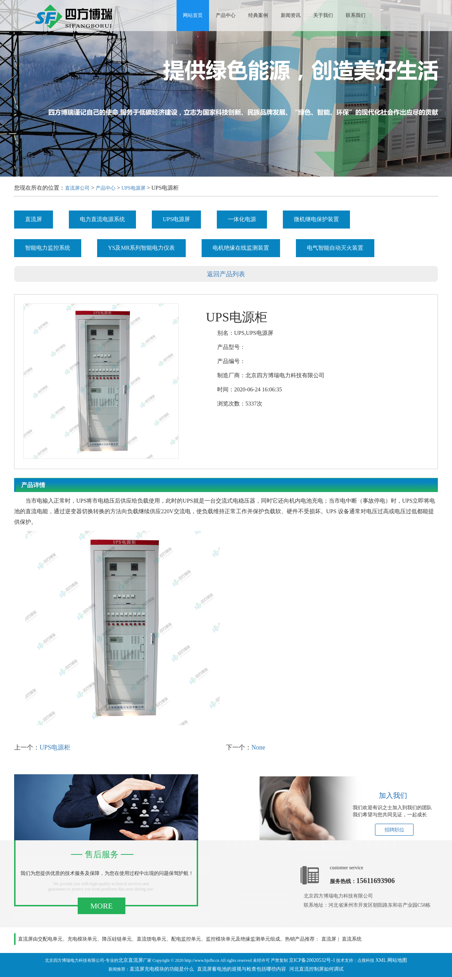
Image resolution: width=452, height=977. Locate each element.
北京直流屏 (130, 960)
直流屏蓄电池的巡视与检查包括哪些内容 (241, 969)
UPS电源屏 (133, 188)
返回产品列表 (226, 274)
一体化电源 (242, 219)
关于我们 (323, 15)
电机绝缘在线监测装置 (241, 248)
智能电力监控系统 (47, 248)
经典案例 (258, 15)
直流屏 (33, 219)
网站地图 (397, 960)
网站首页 (193, 15)
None (258, 747)
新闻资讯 (291, 15)
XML (380, 960)
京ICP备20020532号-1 (312, 960)
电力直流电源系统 (102, 219)
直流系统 (352, 939)
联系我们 (355, 15)
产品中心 (226, 15)
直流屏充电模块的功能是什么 (162, 969)
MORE (101, 905)
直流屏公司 (77, 188)
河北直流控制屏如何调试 (316, 969)
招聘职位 (394, 830)
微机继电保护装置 (316, 219)
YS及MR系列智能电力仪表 (141, 248)
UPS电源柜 (55, 747)
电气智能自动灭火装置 (335, 248)
